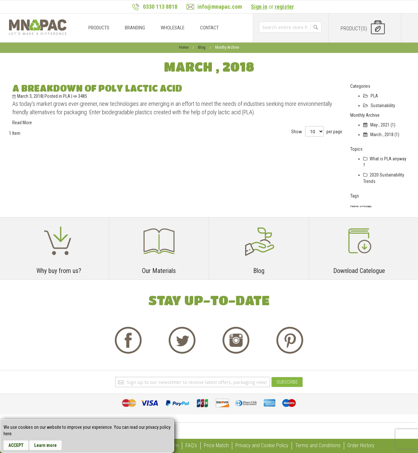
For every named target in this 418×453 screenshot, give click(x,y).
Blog (202, 47)
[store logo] (37, 27)
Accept (16, 445)
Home (184, 47)
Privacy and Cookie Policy (261, 445)
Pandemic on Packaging (360, 206)
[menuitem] (98, 28)
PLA (67, 96)
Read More (22, 122)
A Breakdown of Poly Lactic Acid (97, 88)
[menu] (160, 27)
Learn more (45, 445)
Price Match (216, 445)
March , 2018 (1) (381, 134)
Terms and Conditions (318, 445)
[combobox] (285, 27)
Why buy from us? (58, 271)
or (272, 6)
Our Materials (159, 271)
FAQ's (191, 445)
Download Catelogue (359, 271)
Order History (360, 445)
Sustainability (379, 105)
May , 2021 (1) (379, 124)
